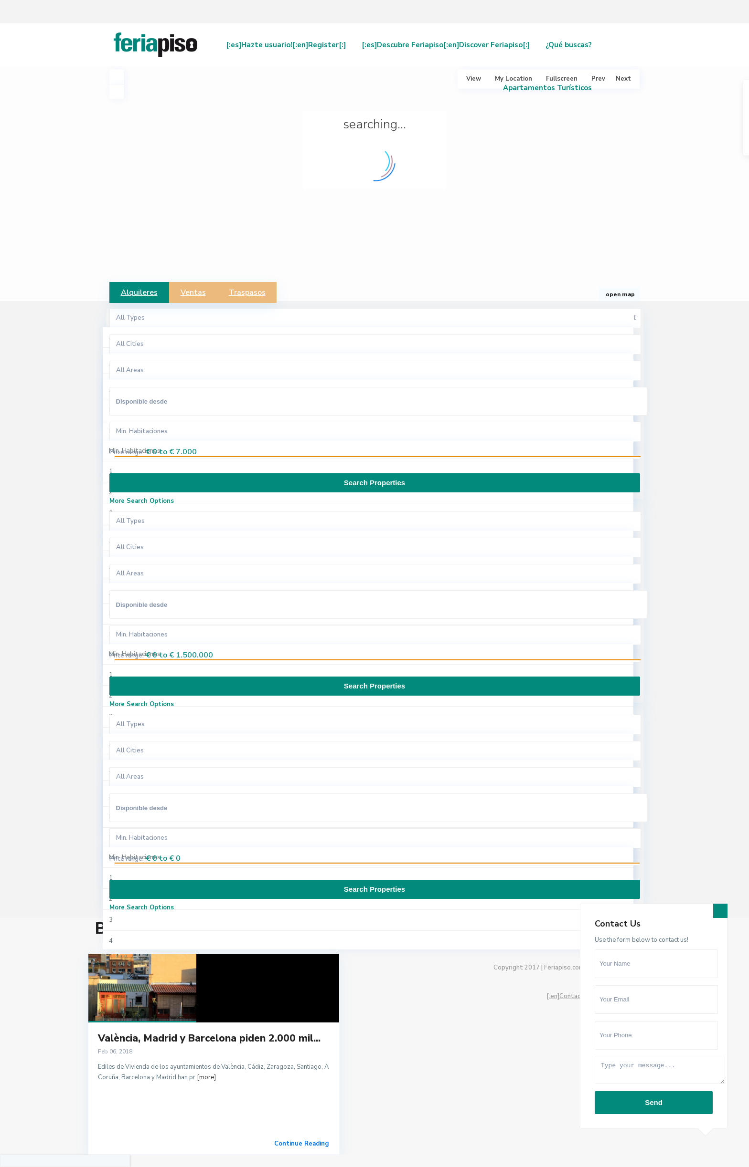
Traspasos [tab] (247, 292)
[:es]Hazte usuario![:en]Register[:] (286, 45)
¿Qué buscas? (569, 45)
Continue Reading (301, 1143)
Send (654, 1102)
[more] (206, 1077)
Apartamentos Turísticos (547, 88)
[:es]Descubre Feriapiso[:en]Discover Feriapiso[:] (446, 45)
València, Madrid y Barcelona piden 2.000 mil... (209, 1038)
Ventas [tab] (193, 292)
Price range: (126, 452)
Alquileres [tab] (139, 292)
